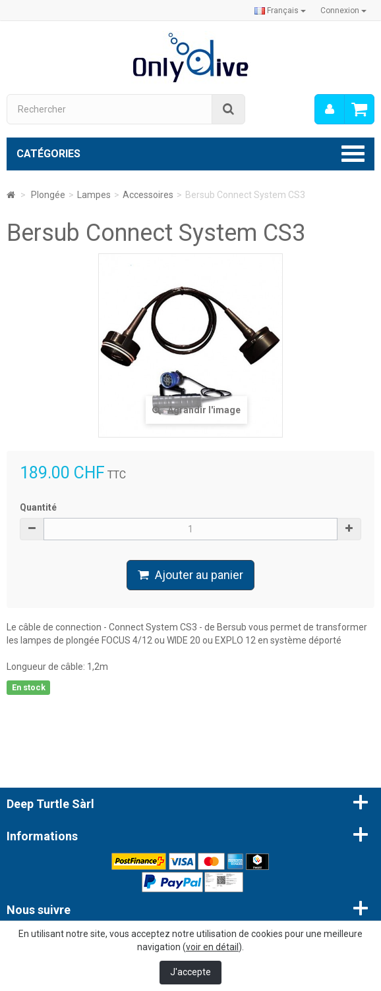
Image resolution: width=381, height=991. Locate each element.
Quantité (38, 507)
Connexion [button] (343, 10)
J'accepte (190, 972)
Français (280, 10)
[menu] (329, 109)
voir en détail (212, 947)
